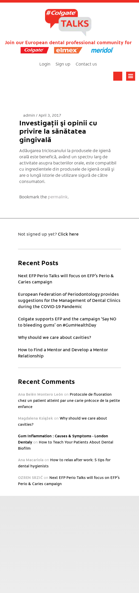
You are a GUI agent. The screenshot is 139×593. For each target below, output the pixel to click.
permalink (58, 196)
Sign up (63, 64)
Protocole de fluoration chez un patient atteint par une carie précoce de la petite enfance (69, 400)
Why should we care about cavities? (54, 337)
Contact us (86, 64)
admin (29, 115)
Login (44, 64)
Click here (68, 234)
